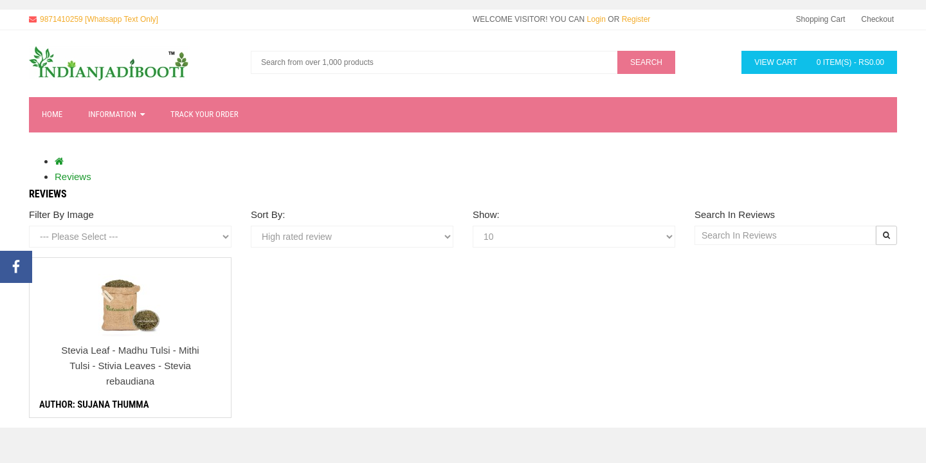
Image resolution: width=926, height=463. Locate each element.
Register (636, 19)
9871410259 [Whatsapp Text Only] (99, 19)
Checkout (877, 19)
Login (596, 19)
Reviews (73, 176)
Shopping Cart (821, 19)
